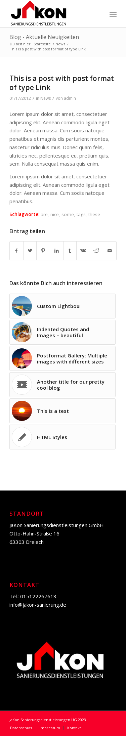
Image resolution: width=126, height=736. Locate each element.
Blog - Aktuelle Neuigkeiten (44, 37)
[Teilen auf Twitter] (30, 251)
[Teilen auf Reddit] (96, 251)
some (67, 214)
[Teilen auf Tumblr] (70, 251)
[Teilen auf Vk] (83, 251)
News (45, 98)
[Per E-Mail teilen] (109, 251)
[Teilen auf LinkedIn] (56, 251)
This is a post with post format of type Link (61, 83)
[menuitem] (21, 728)
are (44, 214)
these (94, 214)
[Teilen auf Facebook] (16, 251)
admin (70, 98)
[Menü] (113, 14)
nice (54, 214)
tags (81, 214)
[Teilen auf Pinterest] (43, 251)
